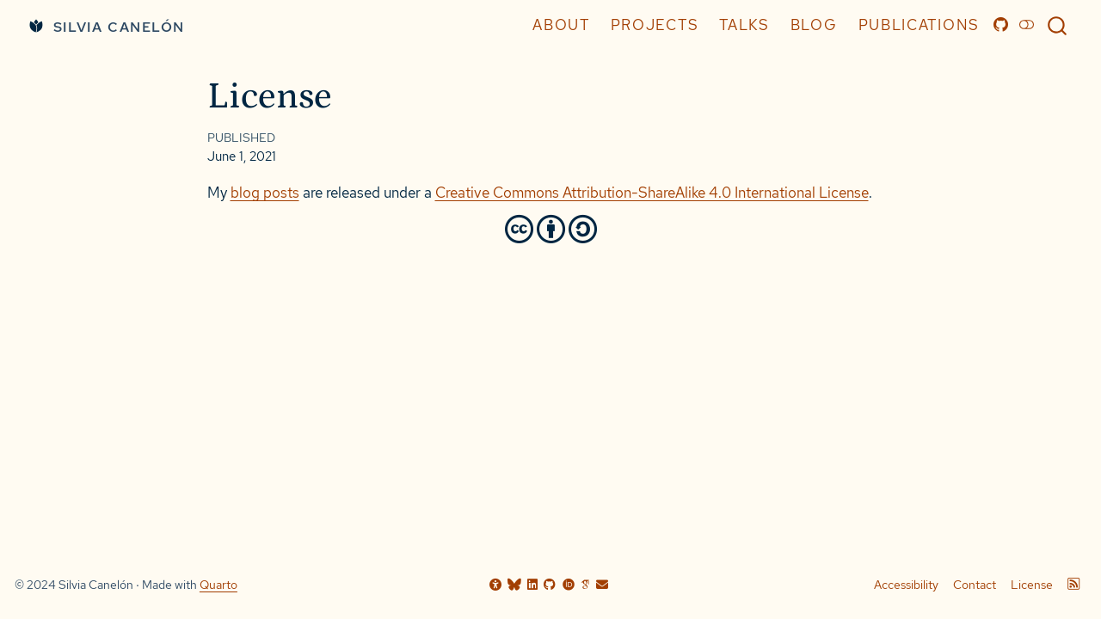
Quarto (218, 584)
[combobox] (1058, 25)
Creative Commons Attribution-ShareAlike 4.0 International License (652, 192)
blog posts (265, 192)
